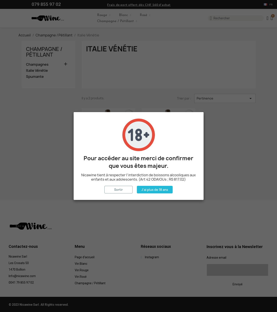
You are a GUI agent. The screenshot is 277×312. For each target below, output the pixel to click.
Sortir (118, 190)
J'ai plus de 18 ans (154, 190)
